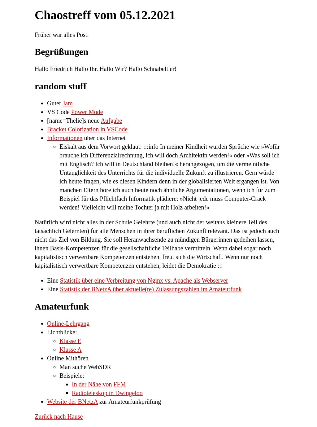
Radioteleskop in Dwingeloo (107, 393)
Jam (68, 103)
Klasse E (70, 340)
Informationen (64, 137)
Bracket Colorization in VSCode (87, 129)
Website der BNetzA (72, 401)
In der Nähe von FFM (99, 384)
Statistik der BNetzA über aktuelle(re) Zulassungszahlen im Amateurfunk (151, 289)
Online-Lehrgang (68, 323)
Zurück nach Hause (59, 416)
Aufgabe (111, 120)
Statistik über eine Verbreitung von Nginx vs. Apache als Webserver (144, 280)
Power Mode (87, 111)
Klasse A (70, 349)
